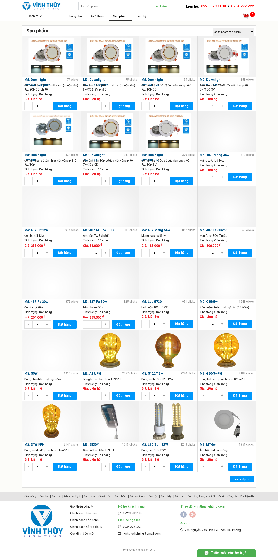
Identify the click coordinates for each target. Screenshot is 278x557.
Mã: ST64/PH (34, 445)
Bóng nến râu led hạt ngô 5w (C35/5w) (224, 307)
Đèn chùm (120, 496)
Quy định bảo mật (82, 533)
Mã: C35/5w (209, 302)
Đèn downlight (72, 496)
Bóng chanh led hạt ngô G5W (42, 379)
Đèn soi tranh (137, 496)
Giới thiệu (97, 16)
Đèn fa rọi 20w (33, 307)
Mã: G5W (31, 374)
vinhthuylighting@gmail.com (142, 533)
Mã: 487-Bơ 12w (36, 230)
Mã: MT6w (208, 445)
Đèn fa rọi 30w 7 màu (213, 235)
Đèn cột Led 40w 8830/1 (98, 450)
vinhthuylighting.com (137, 549)
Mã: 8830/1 (91, 445)
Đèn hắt (56, 496)
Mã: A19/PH (92, 374)
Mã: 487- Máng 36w (214, 155)
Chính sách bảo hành (84, 520)
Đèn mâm (89, 496)
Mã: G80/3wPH (211, 374)
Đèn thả (44, 496)
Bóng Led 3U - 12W (153, 450)
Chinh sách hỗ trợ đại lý (86, 527)
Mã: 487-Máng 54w (155, 230)
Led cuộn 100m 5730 (154, 307)
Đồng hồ (232, 496)
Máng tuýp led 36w (212, 160)
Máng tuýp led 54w (153, 235)
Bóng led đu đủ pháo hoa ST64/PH (46, 450)
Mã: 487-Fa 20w (36, 302)
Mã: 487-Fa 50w (95, 302)
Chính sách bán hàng (84, 513)
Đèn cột (153, 496)
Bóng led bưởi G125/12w (157, 379)
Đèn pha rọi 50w (93, 307)
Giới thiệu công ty (82, 506)
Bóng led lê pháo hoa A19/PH (102, 379)
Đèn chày (166, 496)
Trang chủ (75, 16)
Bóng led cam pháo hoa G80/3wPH (222, 379)
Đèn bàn (179, 496)
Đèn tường (30, 496)
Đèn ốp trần (104, 496)
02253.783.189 (213, 6)
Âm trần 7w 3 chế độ (96, 235)
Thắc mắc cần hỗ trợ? (228, 553)
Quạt (221, 496)
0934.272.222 (242, 6)
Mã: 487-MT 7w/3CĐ (98, 230)
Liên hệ (141, 16)
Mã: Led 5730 (151, 302)
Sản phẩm (120, 16)
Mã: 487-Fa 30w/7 (213, 230)
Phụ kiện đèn (247, 496)
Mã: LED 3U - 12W (154, 445)
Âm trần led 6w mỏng (214, 450)
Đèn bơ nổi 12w (34, 235)
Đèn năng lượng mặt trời (201, 496)
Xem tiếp (242, 479)
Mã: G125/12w (152, 374)
